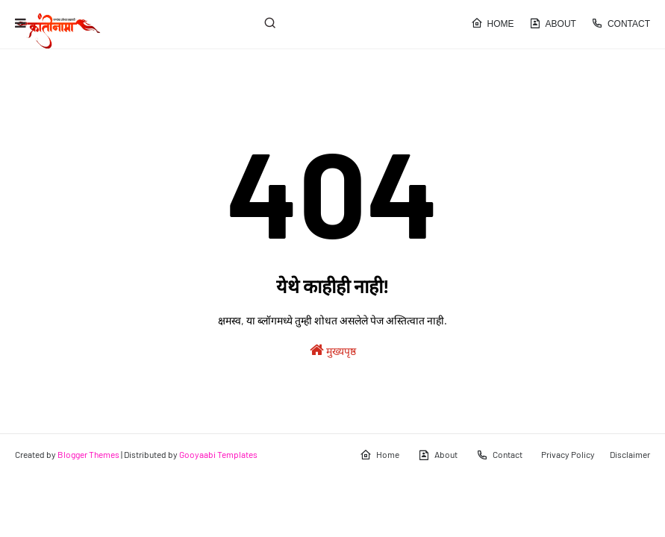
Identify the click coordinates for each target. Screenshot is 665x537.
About (552, 23)
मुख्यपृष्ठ (333, 349)
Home (492, 23)
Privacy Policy (568, 454)
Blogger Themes (88, 454)
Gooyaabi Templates (218, 454)
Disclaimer (630, 454)
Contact (620, 23)
